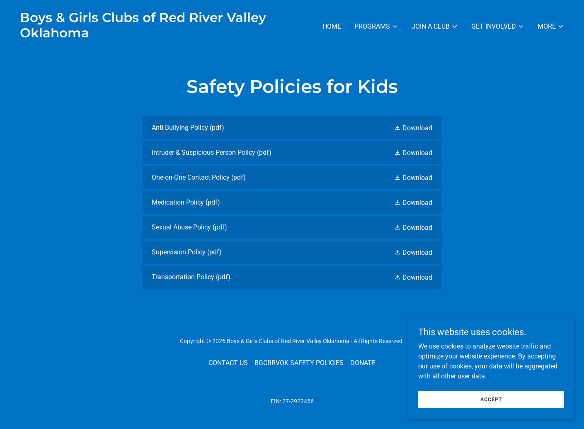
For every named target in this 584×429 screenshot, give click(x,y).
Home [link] (331, 26)
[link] (153, 35)
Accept (491, 405)
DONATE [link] (363, 363)
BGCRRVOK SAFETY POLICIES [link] (299, 363)
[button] (376, 27)
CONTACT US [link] (228, 363)
